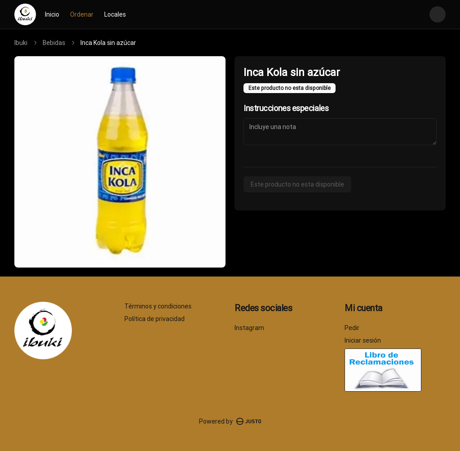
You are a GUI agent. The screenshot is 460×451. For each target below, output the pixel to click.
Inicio (52, 14)
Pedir (352, 328)
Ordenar (81, 14)
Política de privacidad (154, 319)
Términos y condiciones (157, 306)
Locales (115, 14)
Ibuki (20, 43)
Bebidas (54, 43)
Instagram (249, 328)
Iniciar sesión (363, 340)
